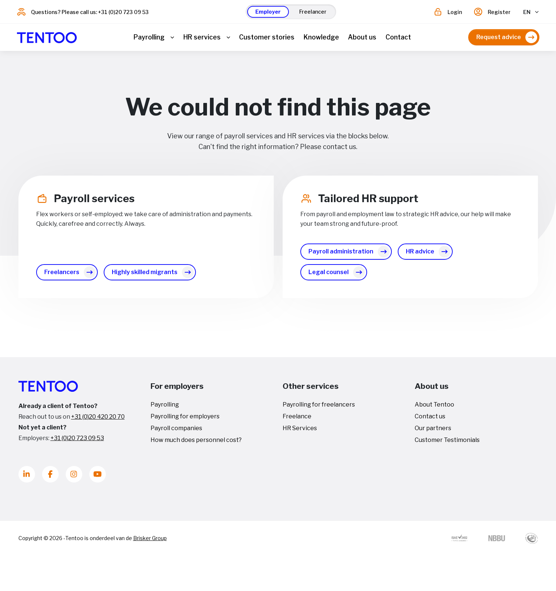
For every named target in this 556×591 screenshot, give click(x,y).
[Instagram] (74, 477)
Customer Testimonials (447, 442)
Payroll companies (176, 431)
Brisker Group (150, 541)
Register (499, 12)
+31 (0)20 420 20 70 (98, 419)
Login (455, 12)
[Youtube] (97, 477)
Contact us (430, 419)
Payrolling (165, 407)
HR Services (300, 431)
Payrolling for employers (185, 419)
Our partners (433, 431)
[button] (268, 12)
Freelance (297, 419)
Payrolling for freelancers (319, 407)
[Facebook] (50, 477)
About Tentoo (434, 407)
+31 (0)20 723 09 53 (77, 441)
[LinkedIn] (26, 477)
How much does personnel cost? (196, 442)
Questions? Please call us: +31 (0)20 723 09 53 (90, 12)
